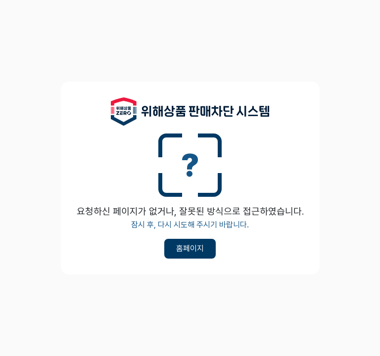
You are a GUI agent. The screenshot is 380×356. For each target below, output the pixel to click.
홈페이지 (190, 248)
